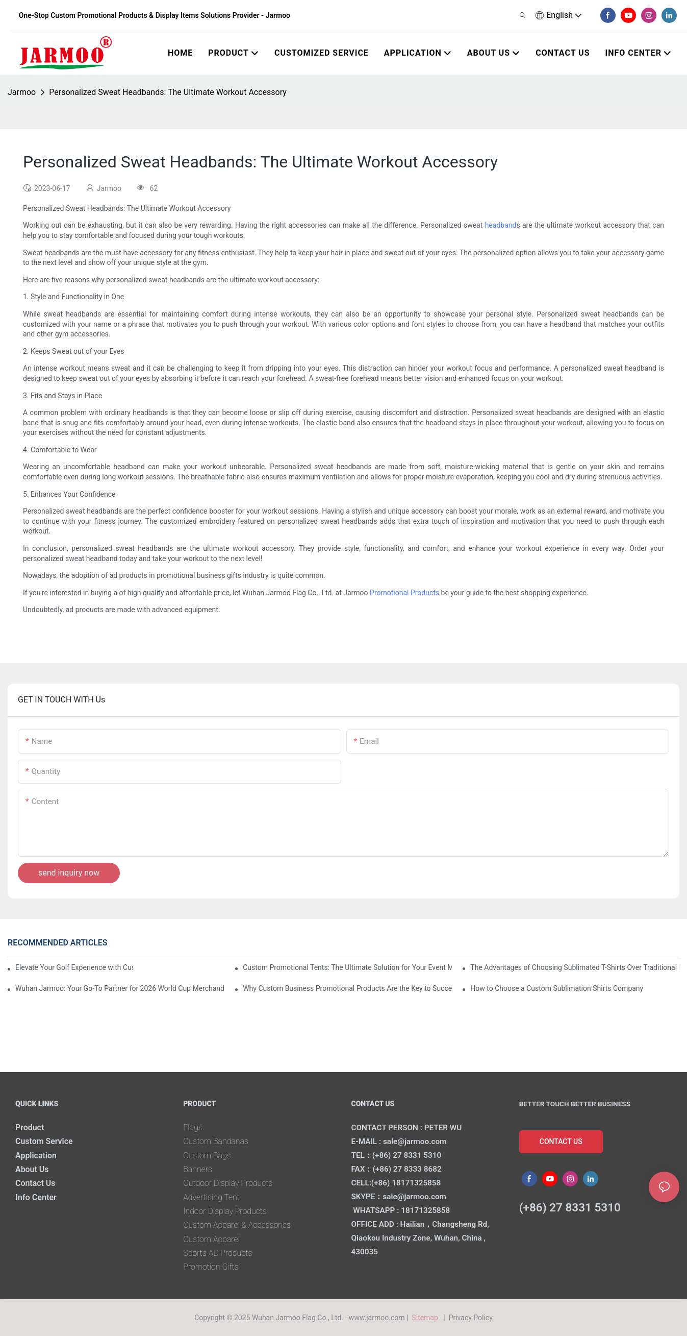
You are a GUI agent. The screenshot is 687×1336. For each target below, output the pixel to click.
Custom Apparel (211, 1239)
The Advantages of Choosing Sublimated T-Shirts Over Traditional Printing (574, 967)
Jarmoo (22, 92)
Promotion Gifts (211, 1267)
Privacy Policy (471, 1318)
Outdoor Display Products (228, 1183)
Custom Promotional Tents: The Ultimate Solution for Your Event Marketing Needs (347, 967)
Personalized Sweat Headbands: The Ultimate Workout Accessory (168, 92)
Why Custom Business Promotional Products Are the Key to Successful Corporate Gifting (347, 988)
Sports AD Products (218, 1253)
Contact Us (35, 1183)
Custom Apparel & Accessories (237, 1225)
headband (501, 225)
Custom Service (44, 1141)
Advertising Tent (211, 1197)
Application (36, 1155)
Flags (192, 1127)
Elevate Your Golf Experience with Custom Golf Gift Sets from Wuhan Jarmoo (74, 967)
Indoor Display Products (225, 1211)
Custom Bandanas (216, 1141)
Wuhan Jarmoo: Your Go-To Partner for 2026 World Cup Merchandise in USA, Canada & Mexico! (119, 988)
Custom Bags (207, 1155)
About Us (32, 1169)
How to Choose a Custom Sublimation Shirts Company (556, 988)
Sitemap (426, 1318)
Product (29, 1127)
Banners (198, 1169)
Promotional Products (404, 593)
